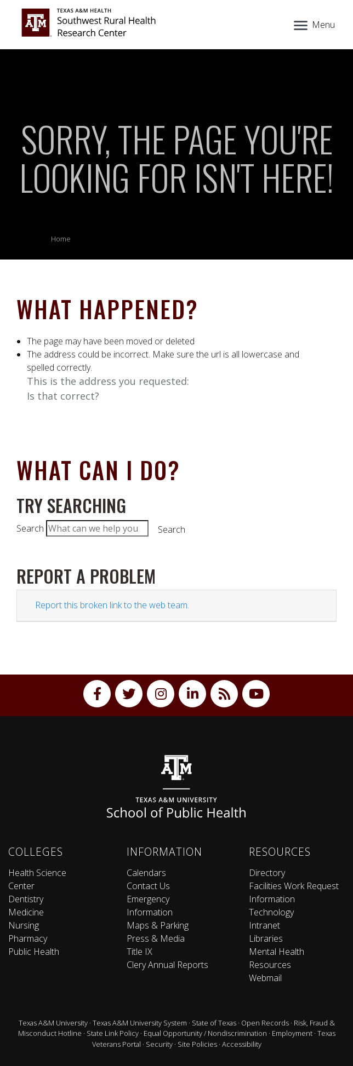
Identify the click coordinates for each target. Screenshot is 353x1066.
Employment (292, 1033)
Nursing (23, 925)
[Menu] (313, 23)
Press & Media (156, 938)
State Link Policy (113, 1033)
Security (159, 1044)
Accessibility (241, 1044)
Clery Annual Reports (167, 965)
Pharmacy (27, 938)
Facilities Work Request (294, 886)
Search (30, 528)
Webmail (265, 978)
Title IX (139, 952)
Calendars (146, 873)
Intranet (264, 925)
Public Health (33, 952)
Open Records (265, 1023)
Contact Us (148, 886)
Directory (267, 873)
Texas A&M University (53, 1023)
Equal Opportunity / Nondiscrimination (205, 1033)
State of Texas (214, 1023)
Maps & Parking (158, 925)
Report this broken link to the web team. (112, 605)
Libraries (266, 938)
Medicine (26, 912)
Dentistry (25, 899)
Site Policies (197, 1044)
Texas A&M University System (140, 1023)
